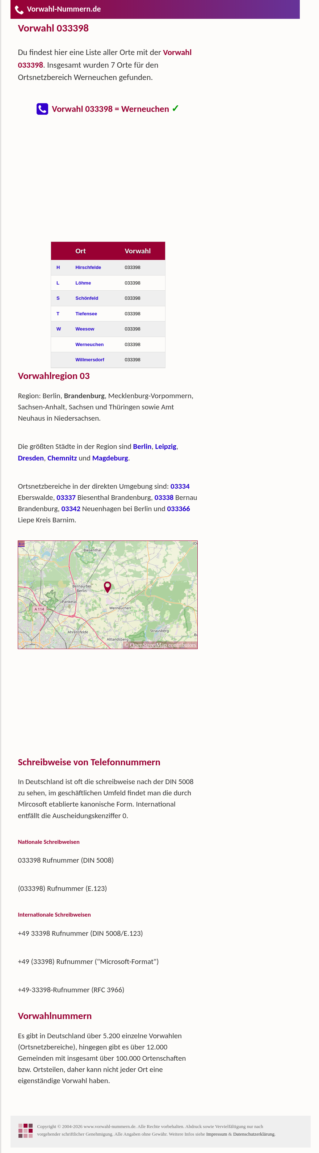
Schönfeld (87, 298)
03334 (180, 486)
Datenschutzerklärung (253, 1134)
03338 (164, 497)
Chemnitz (62, 458)
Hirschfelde (88, 267)
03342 (70, 508)
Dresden (31, 458)
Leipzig (165, 446)
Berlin (142, 446)
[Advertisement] (114, 182)
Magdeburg (110, 458)
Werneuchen (90, 344)
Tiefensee (86, 313)
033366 (178, 508)
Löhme (83, 283)
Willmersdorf (90, 359)
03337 (66, 497)
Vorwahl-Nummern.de (57, 9)
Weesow (85, 329)
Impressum (216, 1134)
